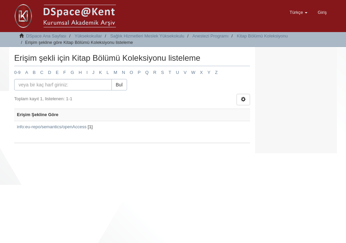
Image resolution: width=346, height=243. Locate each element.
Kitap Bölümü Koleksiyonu (262, 35)
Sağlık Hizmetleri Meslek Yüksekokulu (147, 35)
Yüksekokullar (88, 35)
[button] (299, 12)
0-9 (17, 72)
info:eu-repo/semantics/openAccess (51, 126)
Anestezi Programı (210, 35)
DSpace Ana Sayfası (46, 35)
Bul (119, 84)
